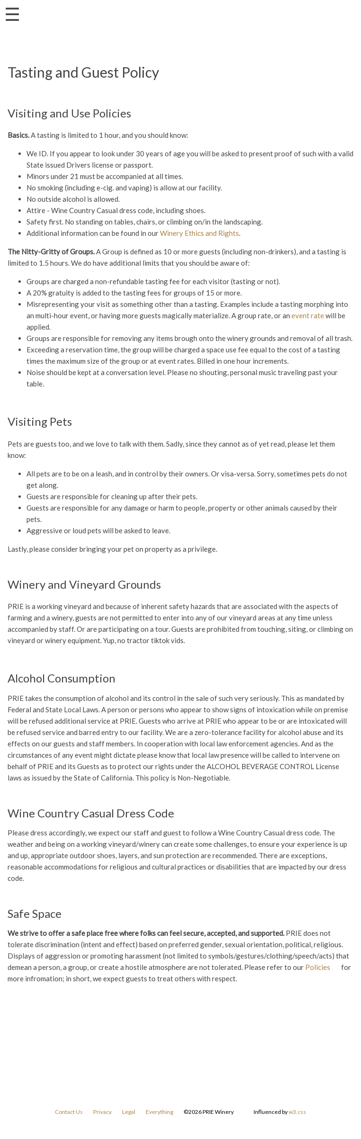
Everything (159, 1111)
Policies (317, 967)
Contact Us (69, 1111)
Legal (128, 1111)
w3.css (297, 1111)
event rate (307, 315)
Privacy (102, 1111)
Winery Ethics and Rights (199, 233)
